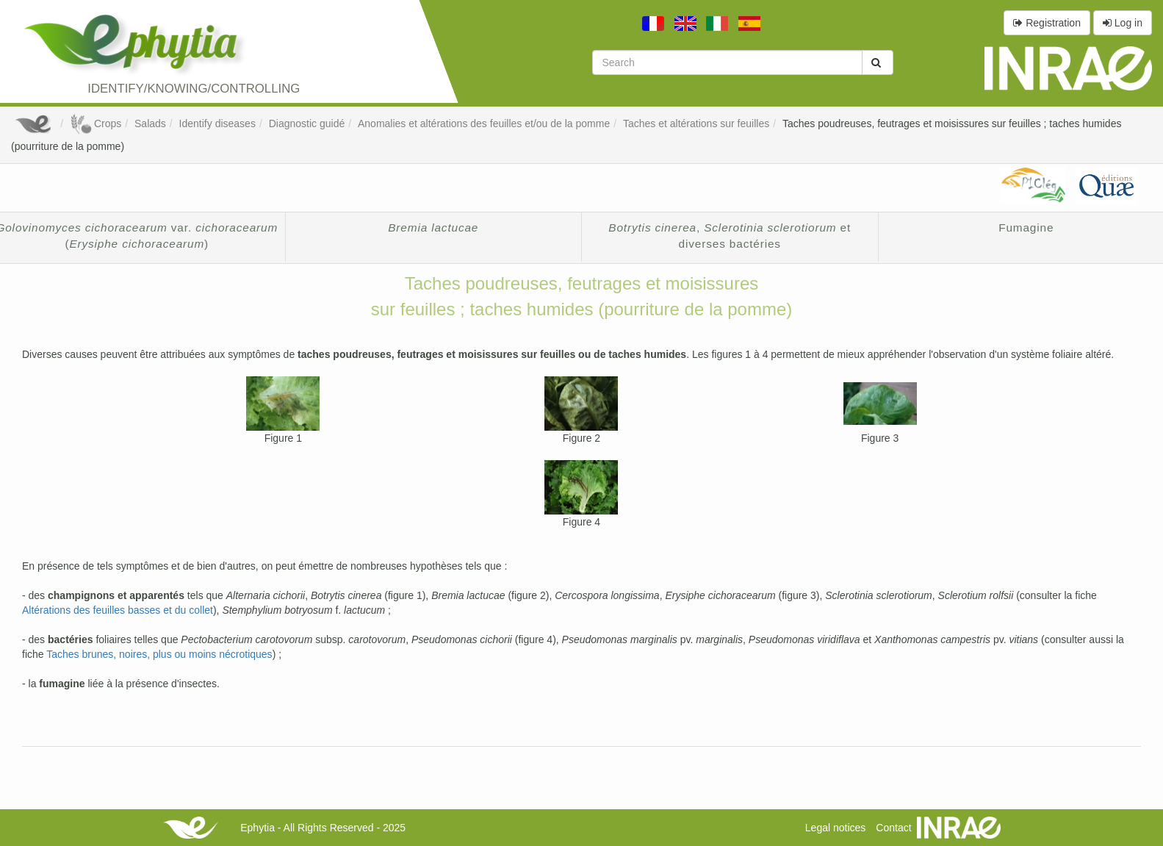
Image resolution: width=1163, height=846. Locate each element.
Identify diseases (217, 123)
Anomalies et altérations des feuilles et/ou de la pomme (484, 123)
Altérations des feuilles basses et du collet (117, 610)
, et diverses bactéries (729, 235)
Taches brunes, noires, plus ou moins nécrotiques (159, 654)
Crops (95, 123)
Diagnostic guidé (307, 123)
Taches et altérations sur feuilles (696, 123)
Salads (150, 123)
